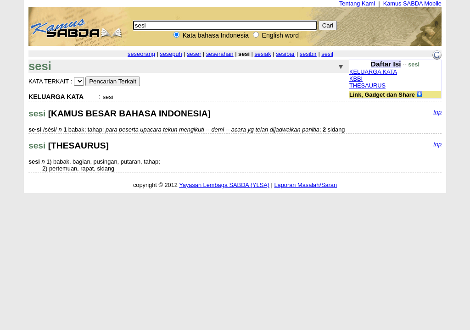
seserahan (220, 53)
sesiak (262, 53)
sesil (327, 53)
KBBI (356, 78)
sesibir (308, 53)
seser (194, 53)
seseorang (141, 53)
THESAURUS (367, 85)
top (437, 112)
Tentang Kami (357, 3)
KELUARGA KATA (373, 71)
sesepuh (171, 53)
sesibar (285, 53)
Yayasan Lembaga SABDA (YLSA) (224, 185)
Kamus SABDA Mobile (412, 3)
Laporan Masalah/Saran (305, 185)
